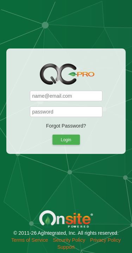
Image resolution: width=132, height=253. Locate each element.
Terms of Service (29, 240)
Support (66, 247)
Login (66, 139)
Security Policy (69, 240)
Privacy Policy (105, 240)
